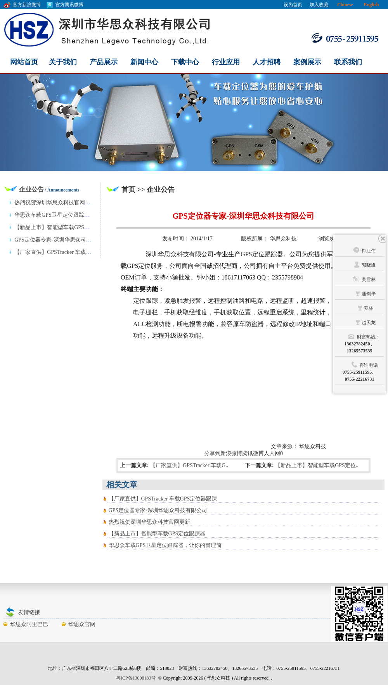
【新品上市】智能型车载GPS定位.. (317, 465)
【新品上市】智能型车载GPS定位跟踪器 (157, 534)
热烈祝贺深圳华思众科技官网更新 (149, 522)
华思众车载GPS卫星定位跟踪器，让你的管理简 (165, 545)
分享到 (212, 453)
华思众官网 (81, 624)
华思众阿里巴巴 (29, 624)
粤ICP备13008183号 (136, 678)
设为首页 (293, 4)
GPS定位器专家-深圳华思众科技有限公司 (158, 510)
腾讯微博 (253, 453)
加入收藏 (319, 4)
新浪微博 (231, 453)
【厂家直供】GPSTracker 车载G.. (189, 465)
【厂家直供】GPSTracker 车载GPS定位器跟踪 (163, 499)
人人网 (272, 453)
